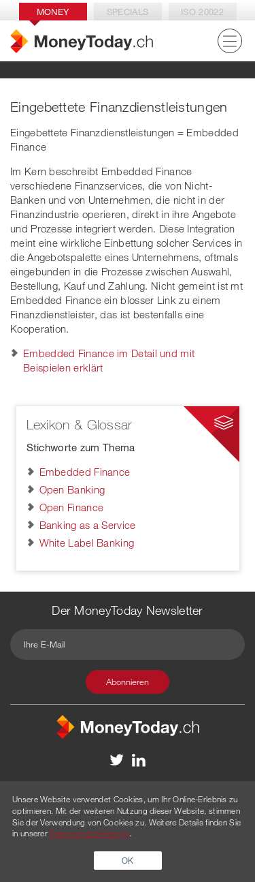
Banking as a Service (87, 525)
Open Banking (72, 489)
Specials (127, 11)
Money (53, 11)
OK (128, 860)
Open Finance (71, 507)
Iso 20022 (202, 11)
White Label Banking (87, 542)
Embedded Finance (85, 472)
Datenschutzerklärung (89, 832)
